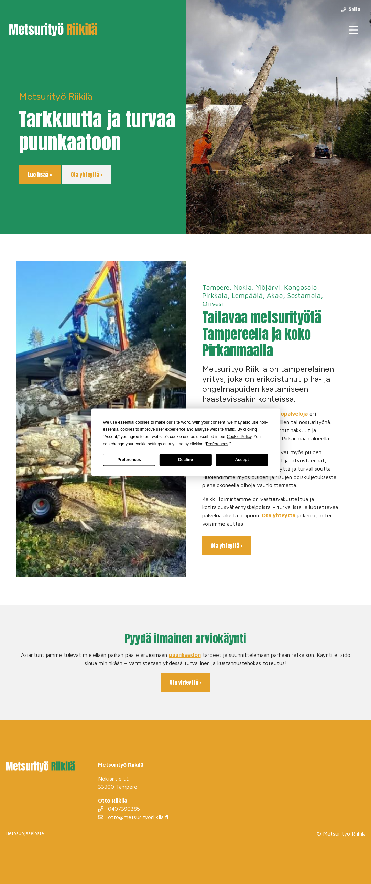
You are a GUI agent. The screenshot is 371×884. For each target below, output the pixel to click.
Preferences (129, 459)
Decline (185, 459)
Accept (242, 459)
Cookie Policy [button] (239, 436)
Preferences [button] (217, 443)
